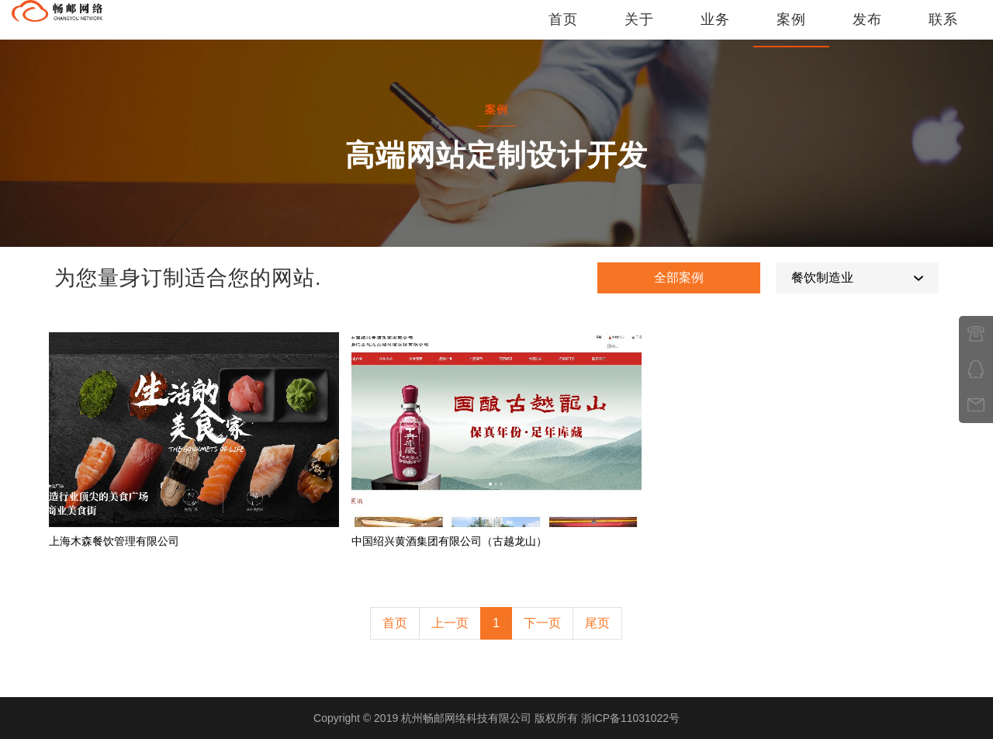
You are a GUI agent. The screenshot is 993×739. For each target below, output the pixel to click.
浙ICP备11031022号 (630, 718)
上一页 (450, 623)
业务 (715, 27)
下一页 (542, 623)
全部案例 (679, 277)
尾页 (597, 623)
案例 (791, 27)
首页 (563, 27)
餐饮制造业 (822, 277)
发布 (867, 27)
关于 (639, 27)
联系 (943, 27)
